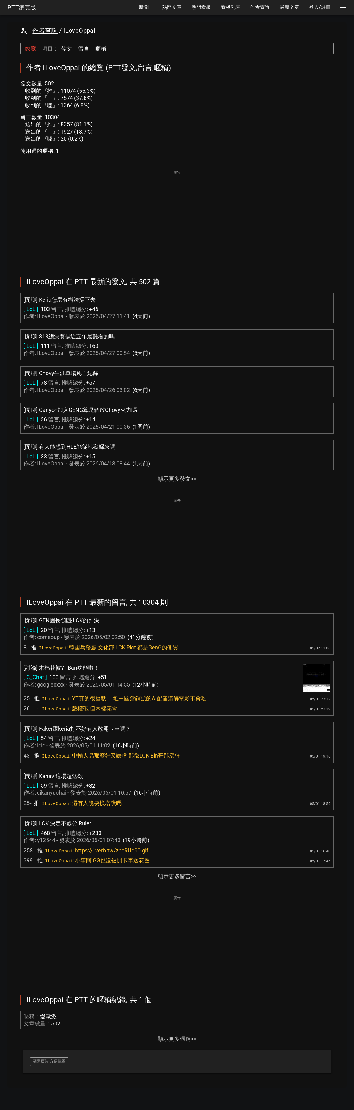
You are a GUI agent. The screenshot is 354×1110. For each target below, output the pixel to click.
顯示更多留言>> (177, 876)
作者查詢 (45, 30)
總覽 (30, 48)
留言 (83, 48)
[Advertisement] (177, 219)
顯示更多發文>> (177, 479)
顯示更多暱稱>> (177, 1039)
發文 (66, 48)
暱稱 (100, 48)
